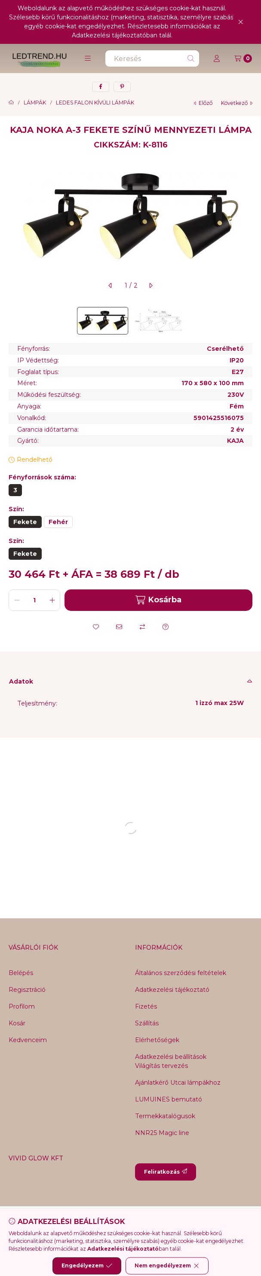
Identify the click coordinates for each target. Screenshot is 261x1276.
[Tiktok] (173, 1223)
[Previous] (13, 320)
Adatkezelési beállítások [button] (170, 1057)
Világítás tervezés (161, 1066)
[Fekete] (25, 522)
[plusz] (52, 600)
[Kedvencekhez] (96, 627)
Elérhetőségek (157, 1040)
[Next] (248, 320)
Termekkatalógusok (165, 1116)
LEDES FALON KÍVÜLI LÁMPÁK (95, 103)
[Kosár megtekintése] (243, 58)
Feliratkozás (165, 1172)
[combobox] (152, 58)
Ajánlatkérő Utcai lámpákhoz (178, 1082)
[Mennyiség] (34, 600)
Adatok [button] (21, 681)
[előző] (110, 285)
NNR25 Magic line (162, 1133)
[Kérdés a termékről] (165, 627)
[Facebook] (87, 1223)
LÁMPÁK (35, 103)
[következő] (150, 285)
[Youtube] (139, 1223)
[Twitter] (122, 1223)
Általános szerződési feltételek (180, 973)
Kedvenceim (28, 1040)
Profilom (22, 1006)
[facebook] (100, 87)
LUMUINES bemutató (168, 1099)
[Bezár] (240, 21)
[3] (15, 490)
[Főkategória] (11, 103)
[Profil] (216, 58)
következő (236, 103)
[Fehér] (58, 522)
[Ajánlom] (119, 627)
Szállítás (147, 1023)
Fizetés (146, 1006)
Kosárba (158, 600)
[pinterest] (122, 87)
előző (203, 103)
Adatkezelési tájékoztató (172, 990)
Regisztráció (27, 990)
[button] (87, 58)
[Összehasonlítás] (142, 627)
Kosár (17, 1023)
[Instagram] (156, 1223)
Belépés (21, 973)
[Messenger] (105, 1223)
